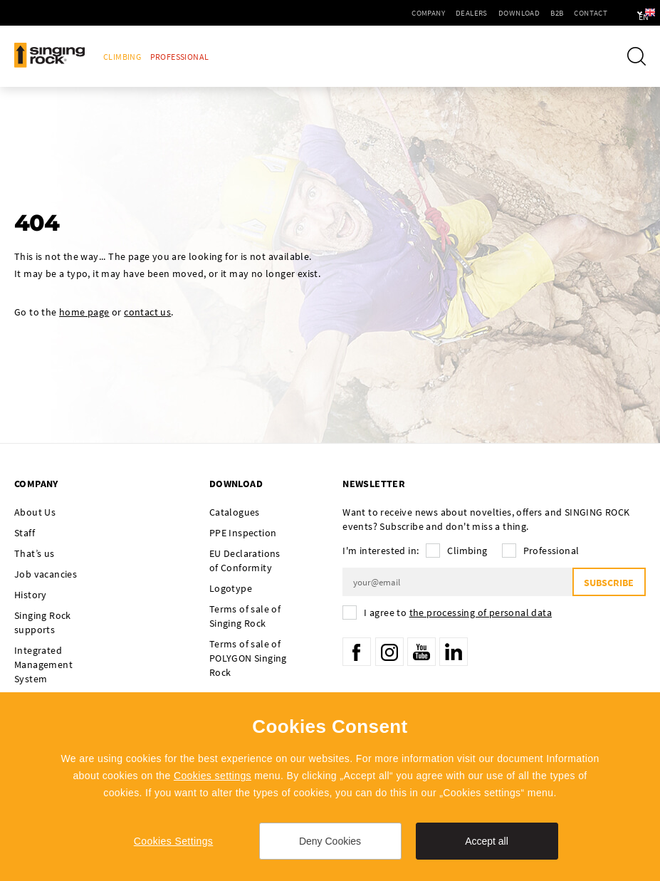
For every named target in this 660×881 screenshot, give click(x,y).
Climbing (122, 56)
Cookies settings (212, 775)
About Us (35, 512)
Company (387, 13)
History (30, 594)
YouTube (421, 651)
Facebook (356, 651)
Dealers (431, 13)
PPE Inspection (243, 532)
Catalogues (234, 512)
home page (84, 312)
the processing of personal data (480, 612)
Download (478, 13)
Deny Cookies (330, 841)
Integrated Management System (43, 664)
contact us (147, 312)
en (625, 13)
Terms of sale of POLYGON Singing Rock (248, 658)
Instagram (389, 651)
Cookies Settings (173, 841)
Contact (550, 13)
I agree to (458, 612)
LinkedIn (453, 651)
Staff (24, 532)
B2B (516, 13)
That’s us (34, 553)
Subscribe (609, 582)
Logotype (230, 588)
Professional (179, 56)
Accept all (486, 841)
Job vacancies (45, 574)
